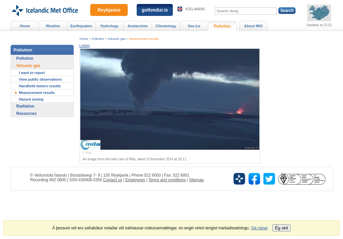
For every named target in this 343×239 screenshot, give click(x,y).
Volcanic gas (116, 38)
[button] (84, 45)
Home (84, 38)
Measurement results (144, 38)
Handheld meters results (40, 86)
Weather (53, 26)
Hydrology (110, 26)
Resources (26, 113)
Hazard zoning (31, 99)
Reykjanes (109, 10)
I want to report (32, 73)
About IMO (253, 26)
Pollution (98, 38)
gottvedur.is (155, 10)
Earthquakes (81, 26)
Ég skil (281, 227)
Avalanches (138, 26)
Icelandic (195, 9)
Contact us (112, 180)
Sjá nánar (259, 228)
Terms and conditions (167, 180)
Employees (135, 180)
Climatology (165, 26)
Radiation (25, 106)
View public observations (40, 79)
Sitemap (196, 180)
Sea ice (194, 26)
